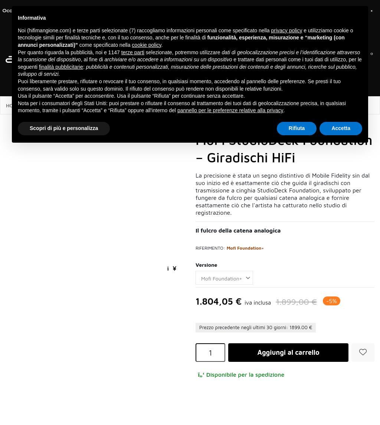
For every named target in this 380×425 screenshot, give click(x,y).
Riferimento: (210, 248)
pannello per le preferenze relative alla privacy (230, 110)
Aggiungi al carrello (288, 352)
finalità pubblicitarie (61, 67)
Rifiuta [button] (297, 128)
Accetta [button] (340, 128)
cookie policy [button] (146, 45)
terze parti (132, 52)
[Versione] (224, 278)
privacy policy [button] (286, 30)
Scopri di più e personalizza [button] (64, 128)
